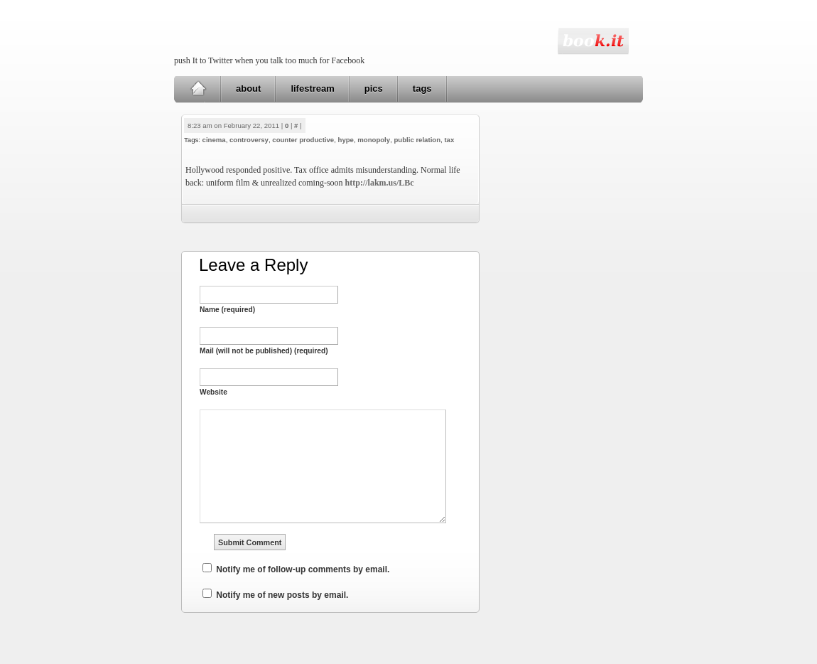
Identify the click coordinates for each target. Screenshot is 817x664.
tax (449, 140)
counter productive (303, 140)
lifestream (312, 88)
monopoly (373, 140)
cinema (214, 140)
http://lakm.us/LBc (379, 183)
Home (198, 89)
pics (373, 88)
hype (346, 140)
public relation (417, 140)
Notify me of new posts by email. (282, 595)
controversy (249, 140)
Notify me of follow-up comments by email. (302, 569)
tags (422, 88)
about (248, 88)
